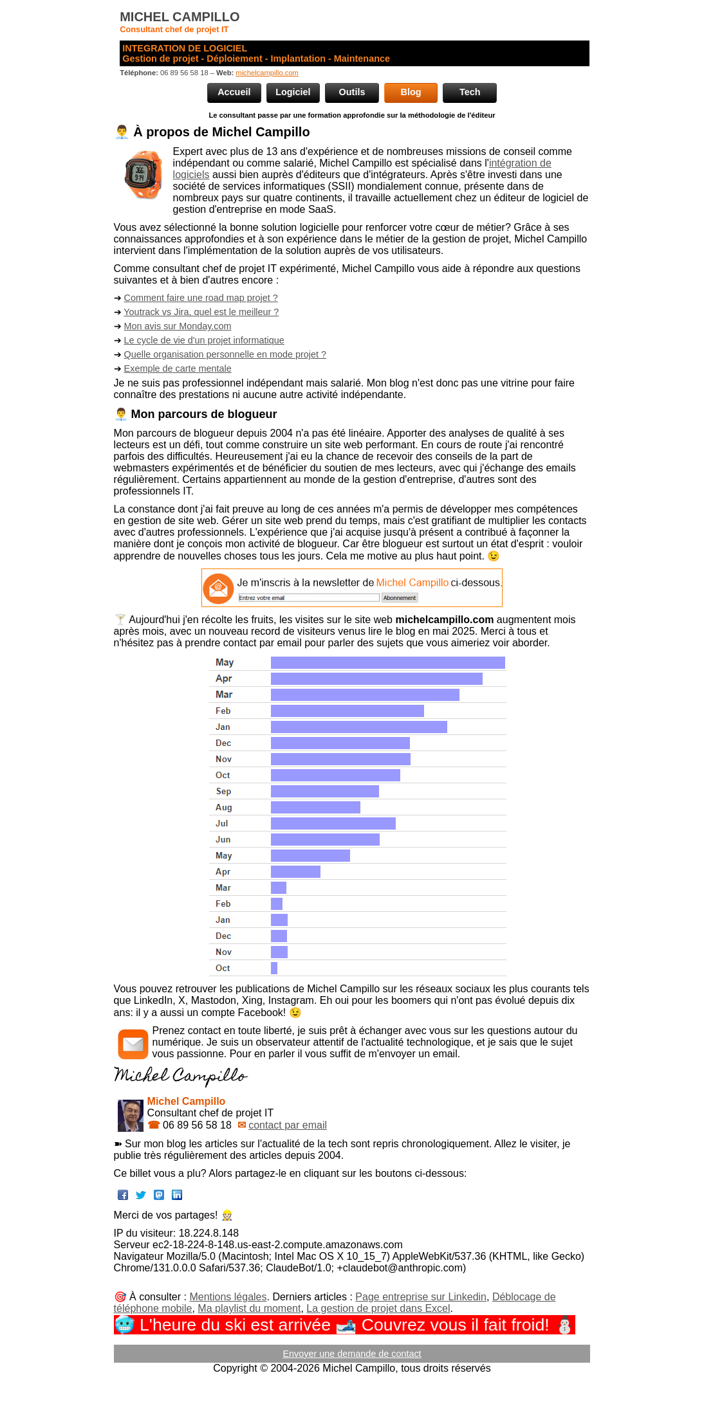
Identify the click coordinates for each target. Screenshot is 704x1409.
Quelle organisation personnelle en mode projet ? (225, 354)
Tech (470, 92)
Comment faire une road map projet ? (201, 298)
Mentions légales (227, 1296)
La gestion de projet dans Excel (378, 1308)
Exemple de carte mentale (178, 368)
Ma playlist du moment (249, 1308)
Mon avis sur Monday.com (178, 326)
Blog (411, 92)
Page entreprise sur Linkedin (420, 1296)
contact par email (287, 1125)
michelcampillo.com (267, 73)
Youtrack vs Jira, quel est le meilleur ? (201, 312)
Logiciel (292, 92)
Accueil (234, 92)
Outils (352, 92)
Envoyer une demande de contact (352, 1354)
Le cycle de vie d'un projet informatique (204, 340)
